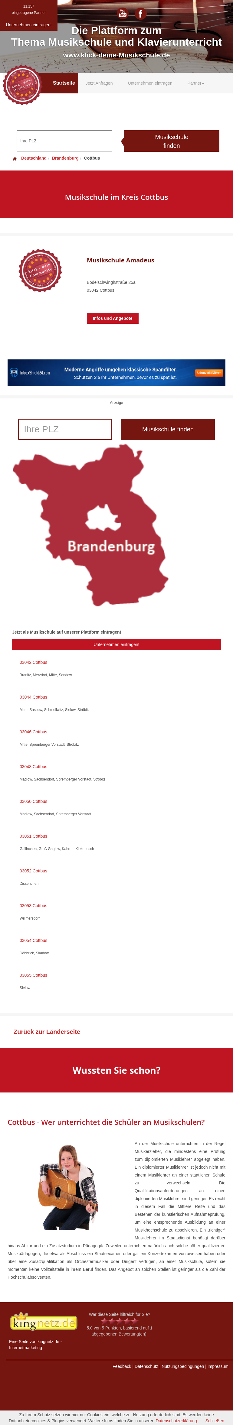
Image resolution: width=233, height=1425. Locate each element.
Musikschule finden (171, 141)
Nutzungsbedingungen (183, 1366)
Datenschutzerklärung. (177, 1420)
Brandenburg (65, 158)
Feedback (122, 1366)
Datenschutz (146, 1366)
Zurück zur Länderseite (47, 1031)
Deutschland (29, 158)
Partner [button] (196, 83)
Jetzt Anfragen (99, 83)
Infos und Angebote (113, 318)
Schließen (214, 1420)
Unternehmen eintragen (150, 83)
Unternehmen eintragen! (116, 644)
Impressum (218, 1366)
